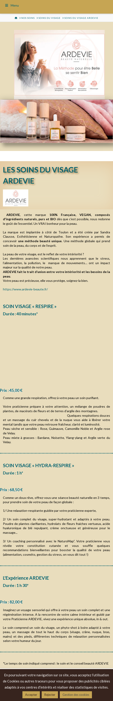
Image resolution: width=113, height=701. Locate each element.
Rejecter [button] (49, 694)
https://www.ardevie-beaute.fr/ (25, 289)
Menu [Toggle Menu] (12, 5)
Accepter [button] (31, 694)
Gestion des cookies (76, 694)
